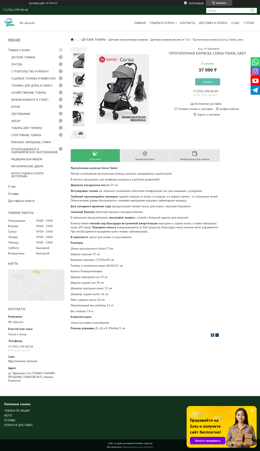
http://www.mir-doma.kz (23, 361)
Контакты (187, 23)
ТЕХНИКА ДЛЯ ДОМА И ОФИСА (31, 85)
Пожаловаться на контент (138, 447)
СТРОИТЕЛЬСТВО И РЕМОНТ (30, 71)
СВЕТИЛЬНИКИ (20, 114)
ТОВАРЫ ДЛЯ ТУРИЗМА (26, 128)
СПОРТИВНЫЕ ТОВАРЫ (26, 135)
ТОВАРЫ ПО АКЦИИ (17, 410)
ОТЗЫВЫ (9, 420)
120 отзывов (196, 2)
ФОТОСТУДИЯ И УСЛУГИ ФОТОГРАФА (27, 174)
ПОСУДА (16, 64)
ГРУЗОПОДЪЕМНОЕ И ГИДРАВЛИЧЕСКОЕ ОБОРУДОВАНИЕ (34, 150)
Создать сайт (36, 2)
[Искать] (252, 10)
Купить (207, 82)
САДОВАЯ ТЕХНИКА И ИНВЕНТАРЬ (33, 78)
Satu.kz (148, 443)
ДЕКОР (15, 121)
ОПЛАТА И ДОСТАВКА (18, 425)
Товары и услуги (162, 23)
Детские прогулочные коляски (128, 39)
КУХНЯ (15, 107)
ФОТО (8, 415)
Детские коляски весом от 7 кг (170, 39)
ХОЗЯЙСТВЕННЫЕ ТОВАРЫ (28, 92)
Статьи (249, 23)
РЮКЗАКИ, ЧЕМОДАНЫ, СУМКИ (31, 142)
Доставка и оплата (213, 23)
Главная (140, 23)
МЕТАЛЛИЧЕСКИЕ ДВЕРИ (27, 166)
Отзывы (13, 194)
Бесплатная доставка (208, 104)
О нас (235, 23)
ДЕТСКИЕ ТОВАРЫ (23, 57)
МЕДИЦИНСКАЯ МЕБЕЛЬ (26, 159)
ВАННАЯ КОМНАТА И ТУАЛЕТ (30, 100)
